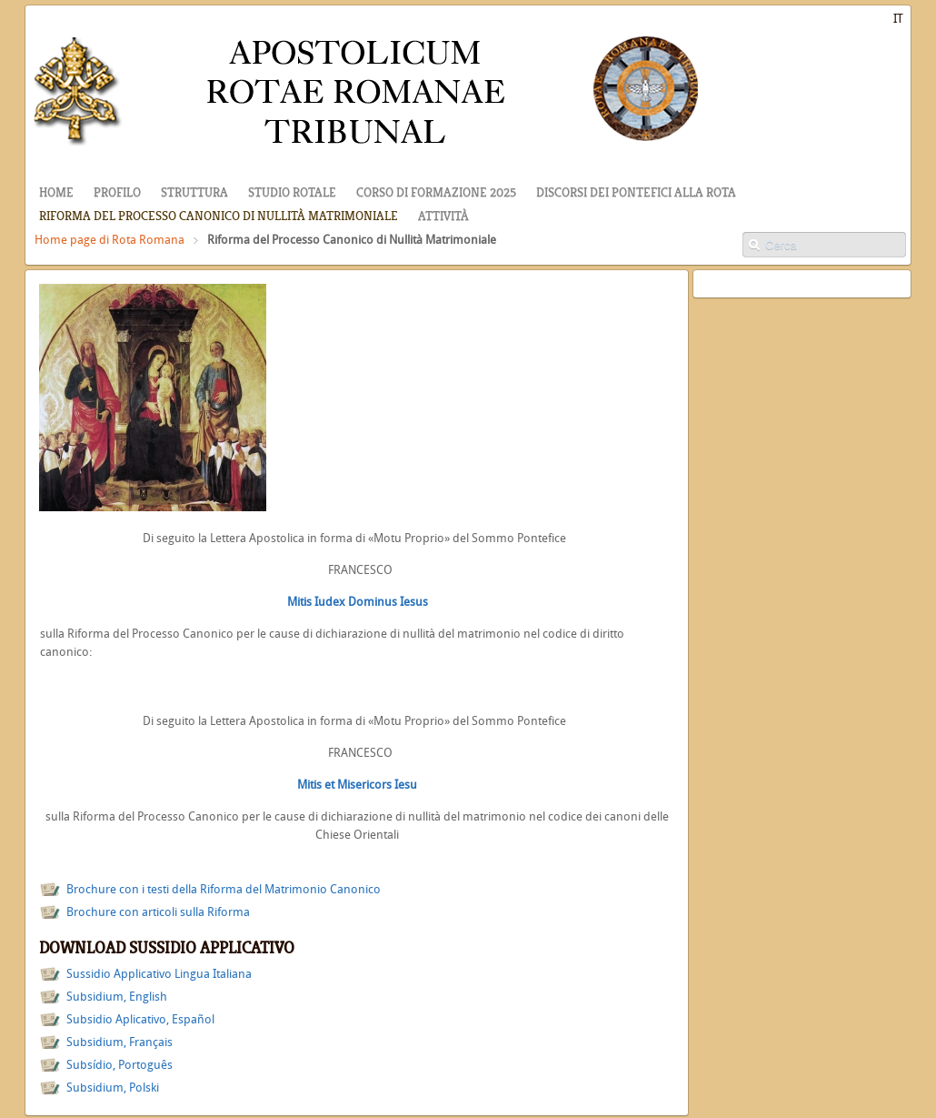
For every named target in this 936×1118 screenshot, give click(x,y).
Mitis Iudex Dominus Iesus (357, 602)
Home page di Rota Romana (109, 240)
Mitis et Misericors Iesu (357, 784)
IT (898, 18)
